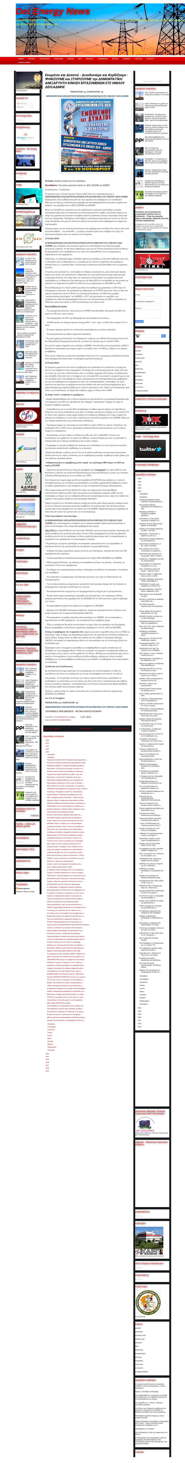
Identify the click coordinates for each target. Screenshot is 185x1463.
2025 (47, 743)
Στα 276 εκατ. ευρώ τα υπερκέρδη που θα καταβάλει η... (65, 980)
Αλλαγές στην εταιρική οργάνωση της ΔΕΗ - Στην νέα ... (65, 774)
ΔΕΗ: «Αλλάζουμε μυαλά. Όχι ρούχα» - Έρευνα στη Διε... (65, 797)
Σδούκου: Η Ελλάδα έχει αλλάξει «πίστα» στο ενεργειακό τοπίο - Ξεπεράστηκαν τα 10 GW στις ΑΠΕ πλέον (27, 367)
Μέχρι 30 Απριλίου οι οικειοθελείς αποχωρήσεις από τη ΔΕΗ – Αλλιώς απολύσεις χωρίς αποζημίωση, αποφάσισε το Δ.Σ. (152, 1423)
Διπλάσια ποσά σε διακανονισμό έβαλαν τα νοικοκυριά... (65, 771)
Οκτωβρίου (51, 1024)
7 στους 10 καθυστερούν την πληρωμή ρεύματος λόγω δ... (66, 939)
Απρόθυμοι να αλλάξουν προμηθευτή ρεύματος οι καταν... (66, 832)
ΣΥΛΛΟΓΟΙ (150, 59)
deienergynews (24, 888)
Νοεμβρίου (51, 757)
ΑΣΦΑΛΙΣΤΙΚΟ (44, 59)
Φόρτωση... (20, 120)
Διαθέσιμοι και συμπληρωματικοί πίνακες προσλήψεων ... (66, 945)
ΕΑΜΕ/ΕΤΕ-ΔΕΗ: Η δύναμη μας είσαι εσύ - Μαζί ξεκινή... (66, 974)
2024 (47, 746)
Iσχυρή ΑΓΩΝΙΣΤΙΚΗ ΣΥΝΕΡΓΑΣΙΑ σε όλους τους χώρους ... (67, 977)
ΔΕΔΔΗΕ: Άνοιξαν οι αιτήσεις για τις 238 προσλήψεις (64, 823)
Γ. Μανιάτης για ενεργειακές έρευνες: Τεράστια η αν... (64, 910)
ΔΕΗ (79, 59)
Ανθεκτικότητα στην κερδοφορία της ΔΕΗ (60, 812)
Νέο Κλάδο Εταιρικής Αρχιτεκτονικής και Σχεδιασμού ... (65, 818)
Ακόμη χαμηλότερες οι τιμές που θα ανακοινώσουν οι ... (65, 904)
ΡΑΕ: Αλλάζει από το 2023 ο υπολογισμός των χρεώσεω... (66, 786)
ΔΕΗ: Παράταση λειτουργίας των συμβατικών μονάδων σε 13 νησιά (31, 380)
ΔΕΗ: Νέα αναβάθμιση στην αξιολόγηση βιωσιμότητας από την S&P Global (31, 728)
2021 (47, 1054)
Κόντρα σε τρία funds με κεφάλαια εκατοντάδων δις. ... (65, 815)
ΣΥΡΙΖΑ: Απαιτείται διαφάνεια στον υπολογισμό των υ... (65, 922)
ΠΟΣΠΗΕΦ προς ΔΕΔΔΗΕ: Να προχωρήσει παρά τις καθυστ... (67, 789)
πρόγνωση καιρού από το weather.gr (152, 81)
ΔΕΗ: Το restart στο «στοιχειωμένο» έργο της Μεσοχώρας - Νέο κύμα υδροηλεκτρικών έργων (27, 741)
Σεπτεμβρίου (51, 1027)
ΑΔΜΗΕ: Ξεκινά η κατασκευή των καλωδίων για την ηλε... (66, 858)
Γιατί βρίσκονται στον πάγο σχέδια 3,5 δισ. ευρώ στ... (64, 971)
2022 (47, 752)
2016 (47, 1068)
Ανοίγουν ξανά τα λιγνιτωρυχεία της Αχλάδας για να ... (64, 864)
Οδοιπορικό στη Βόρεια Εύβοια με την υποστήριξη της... (65, 780)
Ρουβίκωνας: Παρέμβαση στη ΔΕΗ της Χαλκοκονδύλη (64, 792)
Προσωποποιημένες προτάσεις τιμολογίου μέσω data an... (66, 936)
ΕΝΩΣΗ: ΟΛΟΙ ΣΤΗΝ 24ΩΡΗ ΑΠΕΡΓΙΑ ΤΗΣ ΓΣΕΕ (63, 951)
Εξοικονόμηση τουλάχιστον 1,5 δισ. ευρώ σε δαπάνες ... (65, 783)
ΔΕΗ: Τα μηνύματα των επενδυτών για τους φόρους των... (66, 956)
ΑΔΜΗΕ (21, 59)
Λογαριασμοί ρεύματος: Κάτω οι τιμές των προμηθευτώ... (65, 826)
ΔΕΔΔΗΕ (71, 59)
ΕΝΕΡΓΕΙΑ (90, 59)
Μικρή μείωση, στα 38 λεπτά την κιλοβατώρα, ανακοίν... (65, 835)
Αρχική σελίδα (86, 729)
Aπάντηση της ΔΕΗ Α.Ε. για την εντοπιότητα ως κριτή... (65, 852)
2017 (47, 1065)
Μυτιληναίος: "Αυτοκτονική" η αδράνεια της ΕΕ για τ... (64, 777)
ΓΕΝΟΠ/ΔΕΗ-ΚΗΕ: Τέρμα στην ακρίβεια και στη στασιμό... (66, 959)
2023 (47, 749)
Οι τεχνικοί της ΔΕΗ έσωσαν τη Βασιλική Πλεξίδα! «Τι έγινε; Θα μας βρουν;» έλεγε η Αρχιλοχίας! (150, 1386)
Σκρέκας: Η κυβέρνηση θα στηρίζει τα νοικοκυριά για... (65, 896)
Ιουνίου (50, 1035)
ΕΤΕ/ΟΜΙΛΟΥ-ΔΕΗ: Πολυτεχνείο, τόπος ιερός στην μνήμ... (66, 878)
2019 (47, 1059)
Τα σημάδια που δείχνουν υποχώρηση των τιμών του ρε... (66, 893)
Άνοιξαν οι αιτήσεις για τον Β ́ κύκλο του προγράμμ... (64, 942)
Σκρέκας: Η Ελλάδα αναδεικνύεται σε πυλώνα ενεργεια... (65, 873)
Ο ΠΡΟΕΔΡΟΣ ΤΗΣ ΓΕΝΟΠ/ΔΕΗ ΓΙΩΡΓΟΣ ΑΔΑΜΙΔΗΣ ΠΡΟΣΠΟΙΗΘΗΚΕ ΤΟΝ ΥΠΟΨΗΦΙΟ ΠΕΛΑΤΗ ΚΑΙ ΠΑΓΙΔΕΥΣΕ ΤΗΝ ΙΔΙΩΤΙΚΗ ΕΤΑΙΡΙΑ (151, 1440)
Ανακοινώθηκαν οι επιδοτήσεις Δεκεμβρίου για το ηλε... (65, 794)
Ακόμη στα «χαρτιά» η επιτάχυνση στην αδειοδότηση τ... (65, 849)
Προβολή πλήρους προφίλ (25, 891)
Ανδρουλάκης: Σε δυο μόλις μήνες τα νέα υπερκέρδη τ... (65, 1000)
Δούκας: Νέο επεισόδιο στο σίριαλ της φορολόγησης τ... (65, 982)
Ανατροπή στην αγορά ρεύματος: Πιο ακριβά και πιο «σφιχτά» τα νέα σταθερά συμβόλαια (32, 796)
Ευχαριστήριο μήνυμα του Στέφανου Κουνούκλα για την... (66, 916)
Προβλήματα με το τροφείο (144, 1429)
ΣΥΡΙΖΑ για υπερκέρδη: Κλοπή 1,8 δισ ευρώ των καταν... (66, 997)
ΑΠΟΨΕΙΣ (31, 59)
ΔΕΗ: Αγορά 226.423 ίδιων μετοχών (59, 1003)
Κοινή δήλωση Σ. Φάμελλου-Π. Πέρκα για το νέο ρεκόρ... (65, 1011)
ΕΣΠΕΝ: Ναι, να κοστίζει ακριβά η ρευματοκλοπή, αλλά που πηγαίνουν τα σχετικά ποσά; (26, 291)
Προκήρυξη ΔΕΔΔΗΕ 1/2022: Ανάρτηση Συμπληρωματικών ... (67, 760)
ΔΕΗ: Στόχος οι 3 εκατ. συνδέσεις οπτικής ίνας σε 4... (64, 844)
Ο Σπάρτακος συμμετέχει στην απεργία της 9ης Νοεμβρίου (66, 988)
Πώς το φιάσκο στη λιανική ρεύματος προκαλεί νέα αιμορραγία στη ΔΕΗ (26, 335)
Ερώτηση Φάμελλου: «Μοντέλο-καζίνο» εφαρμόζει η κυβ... (66, 809)
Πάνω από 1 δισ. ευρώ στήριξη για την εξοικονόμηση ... (65, 829)
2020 (47, 1056)
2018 (47, 1062)
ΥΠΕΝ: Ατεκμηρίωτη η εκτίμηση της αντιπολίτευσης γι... (65, 985)
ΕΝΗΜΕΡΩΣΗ (103, 59)
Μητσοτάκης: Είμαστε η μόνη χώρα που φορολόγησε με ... (66, 948)
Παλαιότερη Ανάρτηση (121, 729)
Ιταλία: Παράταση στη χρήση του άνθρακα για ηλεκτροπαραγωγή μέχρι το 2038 (31, 684)
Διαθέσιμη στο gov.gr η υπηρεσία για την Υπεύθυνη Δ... (65, 962)
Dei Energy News (53, 11)
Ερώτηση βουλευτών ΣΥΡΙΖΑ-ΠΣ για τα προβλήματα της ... (66, 890)
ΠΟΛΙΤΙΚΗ (138, 59)
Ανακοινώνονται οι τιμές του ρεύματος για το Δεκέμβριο (65, 841)
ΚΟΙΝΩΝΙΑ (126, 59)
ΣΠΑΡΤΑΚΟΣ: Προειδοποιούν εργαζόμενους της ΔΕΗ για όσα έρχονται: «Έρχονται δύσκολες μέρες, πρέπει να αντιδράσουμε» (27, 306)
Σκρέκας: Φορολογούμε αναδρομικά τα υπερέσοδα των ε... (66, 991)
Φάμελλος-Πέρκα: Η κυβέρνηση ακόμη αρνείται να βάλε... (66, 800)
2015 (47, 1071)
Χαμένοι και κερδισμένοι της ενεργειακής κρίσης (62, 902)
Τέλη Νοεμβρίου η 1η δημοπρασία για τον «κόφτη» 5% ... (65, 1006)
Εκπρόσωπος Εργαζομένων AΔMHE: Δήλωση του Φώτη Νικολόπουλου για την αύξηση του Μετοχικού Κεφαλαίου (27, 782)
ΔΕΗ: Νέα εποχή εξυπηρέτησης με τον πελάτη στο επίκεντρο (31, 354)
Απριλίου (50, 1041)
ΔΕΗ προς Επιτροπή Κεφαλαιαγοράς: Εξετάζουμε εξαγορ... (66, 1017)
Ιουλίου (50, 1032)
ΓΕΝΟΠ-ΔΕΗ (58, 59)
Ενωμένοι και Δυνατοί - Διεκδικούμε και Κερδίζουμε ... (64, 933)
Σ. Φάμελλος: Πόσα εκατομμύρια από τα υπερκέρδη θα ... (66, 870)
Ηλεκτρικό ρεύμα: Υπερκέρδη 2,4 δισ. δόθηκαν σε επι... (65, 846)
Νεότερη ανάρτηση (52, 729)
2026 (47, 740)
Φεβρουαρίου (52, 1047)
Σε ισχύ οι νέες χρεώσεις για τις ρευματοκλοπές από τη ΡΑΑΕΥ (31, 261)
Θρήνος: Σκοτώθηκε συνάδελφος (147, 1392)
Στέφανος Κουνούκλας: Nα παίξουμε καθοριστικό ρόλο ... (65, 968)
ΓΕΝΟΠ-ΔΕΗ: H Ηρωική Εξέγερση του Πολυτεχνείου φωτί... (66, 875)
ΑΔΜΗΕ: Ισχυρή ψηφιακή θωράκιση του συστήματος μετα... (66, 907)
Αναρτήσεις (22, 103)
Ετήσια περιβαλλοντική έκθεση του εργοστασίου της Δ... (65, 930)
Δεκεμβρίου (51, 754)
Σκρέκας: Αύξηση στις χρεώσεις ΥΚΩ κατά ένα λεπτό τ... (65, 881)
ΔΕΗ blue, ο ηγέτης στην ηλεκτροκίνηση (60, 861)
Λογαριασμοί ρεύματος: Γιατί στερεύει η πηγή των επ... (65, 838)
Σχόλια (20, 107)
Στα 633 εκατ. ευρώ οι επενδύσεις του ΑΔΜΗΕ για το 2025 (32, 344)
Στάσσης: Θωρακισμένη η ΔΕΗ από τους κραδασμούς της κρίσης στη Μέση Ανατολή (26, 768)
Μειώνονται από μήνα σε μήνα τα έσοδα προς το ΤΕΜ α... (66, 855)
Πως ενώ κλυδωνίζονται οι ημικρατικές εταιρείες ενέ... (64, 919)
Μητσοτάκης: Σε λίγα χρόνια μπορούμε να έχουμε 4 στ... (65, 768)
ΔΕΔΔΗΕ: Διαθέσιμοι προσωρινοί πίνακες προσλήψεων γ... (66, 803)
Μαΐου (49, 1038)
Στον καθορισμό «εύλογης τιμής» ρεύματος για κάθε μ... (65, 1009)
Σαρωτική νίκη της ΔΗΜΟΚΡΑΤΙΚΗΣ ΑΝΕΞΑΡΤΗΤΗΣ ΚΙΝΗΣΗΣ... (68, 925)
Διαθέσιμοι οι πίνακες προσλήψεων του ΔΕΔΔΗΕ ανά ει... (66, 965)
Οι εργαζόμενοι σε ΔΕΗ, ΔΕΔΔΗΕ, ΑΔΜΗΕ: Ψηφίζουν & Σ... (66, 954)
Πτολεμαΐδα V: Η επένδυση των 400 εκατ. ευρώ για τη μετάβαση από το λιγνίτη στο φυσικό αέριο (27, 754)
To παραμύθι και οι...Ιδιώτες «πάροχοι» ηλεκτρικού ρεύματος (149, 1404)
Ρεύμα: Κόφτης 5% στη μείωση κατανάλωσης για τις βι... (65, 820)
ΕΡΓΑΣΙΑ (115, 59)
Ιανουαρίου (51, 1050)
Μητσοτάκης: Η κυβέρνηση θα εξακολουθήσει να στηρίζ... (66, 994)
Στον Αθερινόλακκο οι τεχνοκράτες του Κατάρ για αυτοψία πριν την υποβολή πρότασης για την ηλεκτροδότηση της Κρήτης (151, 1397)
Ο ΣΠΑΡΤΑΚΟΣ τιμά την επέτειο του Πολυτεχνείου (63, 884)
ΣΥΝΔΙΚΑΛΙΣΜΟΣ (24, 62)
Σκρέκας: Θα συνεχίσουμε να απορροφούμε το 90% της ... (66, 1020)
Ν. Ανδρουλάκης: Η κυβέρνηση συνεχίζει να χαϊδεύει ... (65, 887)
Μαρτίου (50, 1044)
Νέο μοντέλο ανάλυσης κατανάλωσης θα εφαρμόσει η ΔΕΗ (66, 763)
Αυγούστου (51, 1030)
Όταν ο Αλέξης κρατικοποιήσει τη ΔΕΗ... (60, 867)
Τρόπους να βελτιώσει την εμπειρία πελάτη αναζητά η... (65, 899)
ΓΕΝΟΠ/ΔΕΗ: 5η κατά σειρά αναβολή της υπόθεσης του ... (66, 806)
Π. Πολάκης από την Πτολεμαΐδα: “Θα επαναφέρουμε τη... (66, 913)
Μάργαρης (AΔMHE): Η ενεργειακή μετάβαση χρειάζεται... (66, 766)
